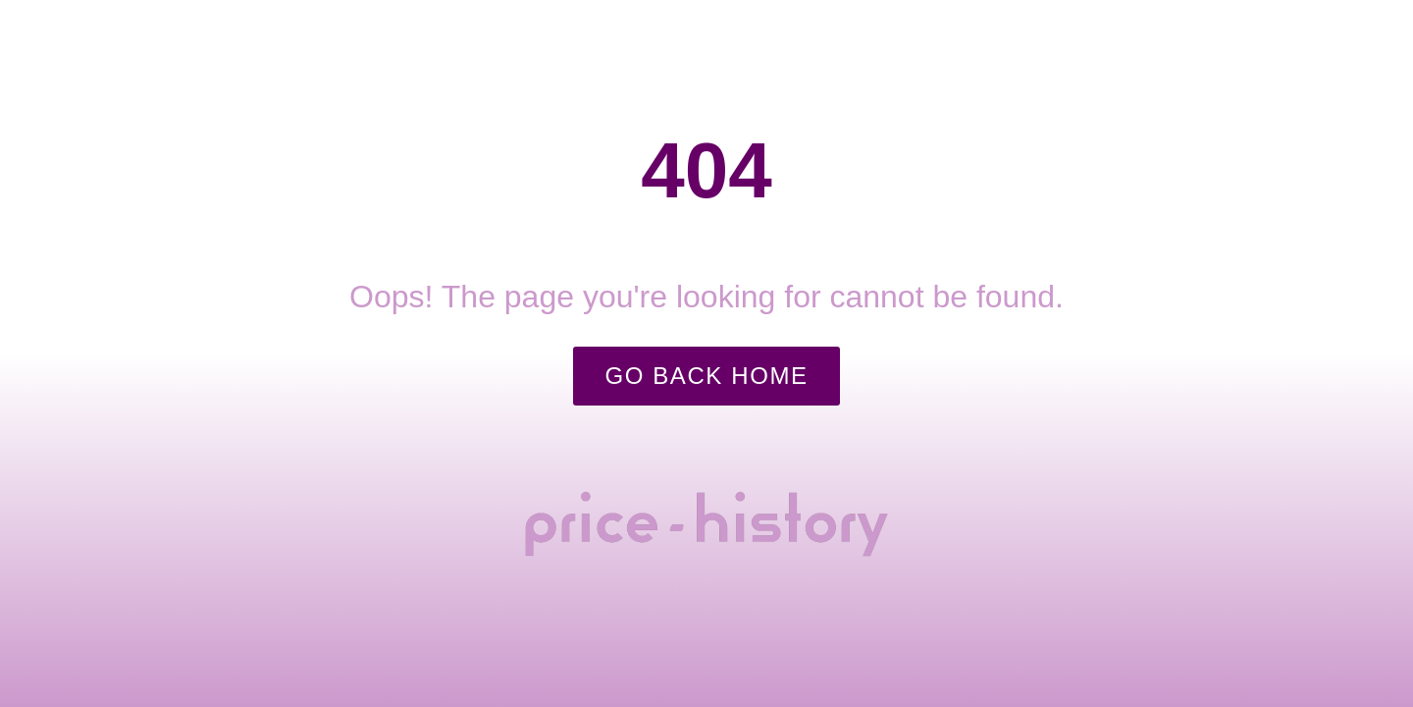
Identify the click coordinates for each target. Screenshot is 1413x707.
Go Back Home (706, 375)
